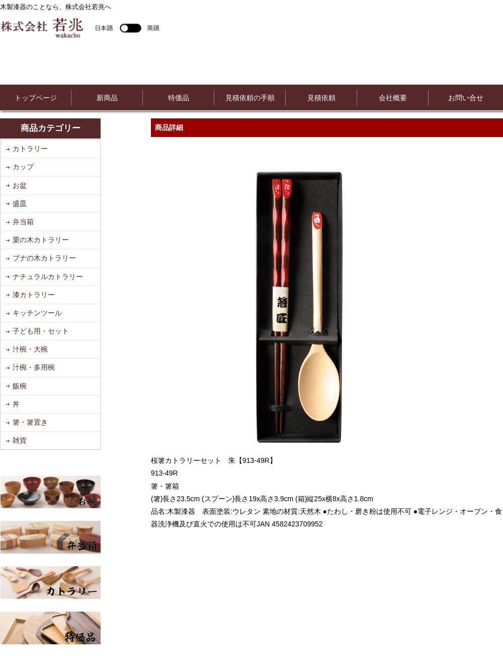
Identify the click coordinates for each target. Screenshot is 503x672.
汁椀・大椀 (30, 349)
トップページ (36, 98)
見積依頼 (321, 98)
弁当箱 (23, 222)
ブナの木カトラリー (44, 258)
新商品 (107, 98)
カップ (23, 167)
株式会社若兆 (79, 27)
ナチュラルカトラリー (48, 277)
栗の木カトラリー (41, 240)
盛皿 (20, 203)
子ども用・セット (41, 331)
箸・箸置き (30, 422)
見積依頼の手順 (250, 98)
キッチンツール (37, 313)
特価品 (178, 98)
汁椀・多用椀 (34, 367)
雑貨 (20, 440)
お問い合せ (465, 98)
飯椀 (20, 386)
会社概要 (393, 98)
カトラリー (30, 149)
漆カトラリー (34, 295)
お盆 (20, 185)
